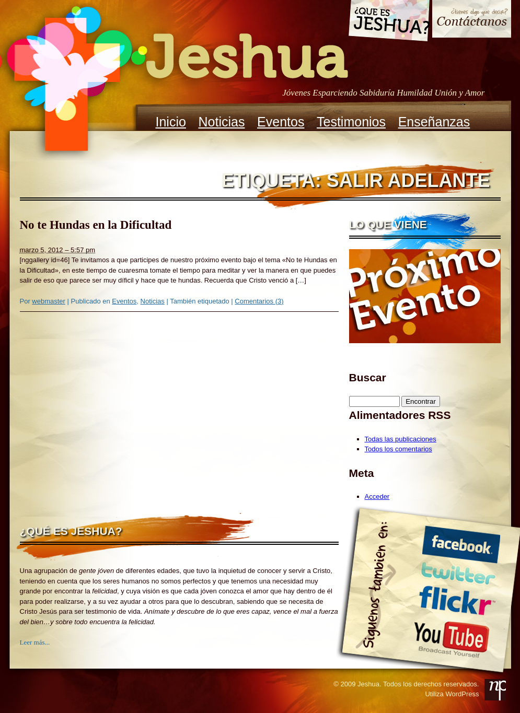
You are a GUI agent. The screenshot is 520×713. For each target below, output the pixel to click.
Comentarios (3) (259, 301)
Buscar (367, 377)
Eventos (280, 121)
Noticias (222, 121)
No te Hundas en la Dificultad (96, 224)
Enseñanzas (434, 121)
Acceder (377, 496)
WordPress (462, 694)
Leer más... (35, 642)
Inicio (171, 121)
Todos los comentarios (398, 449)
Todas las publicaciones (400, 439)
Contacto (471, 20)
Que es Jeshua (389, 22)
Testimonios (351, 121)
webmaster (48, 301)
